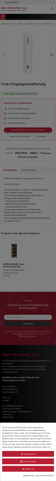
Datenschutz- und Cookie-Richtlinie (38, 475)
